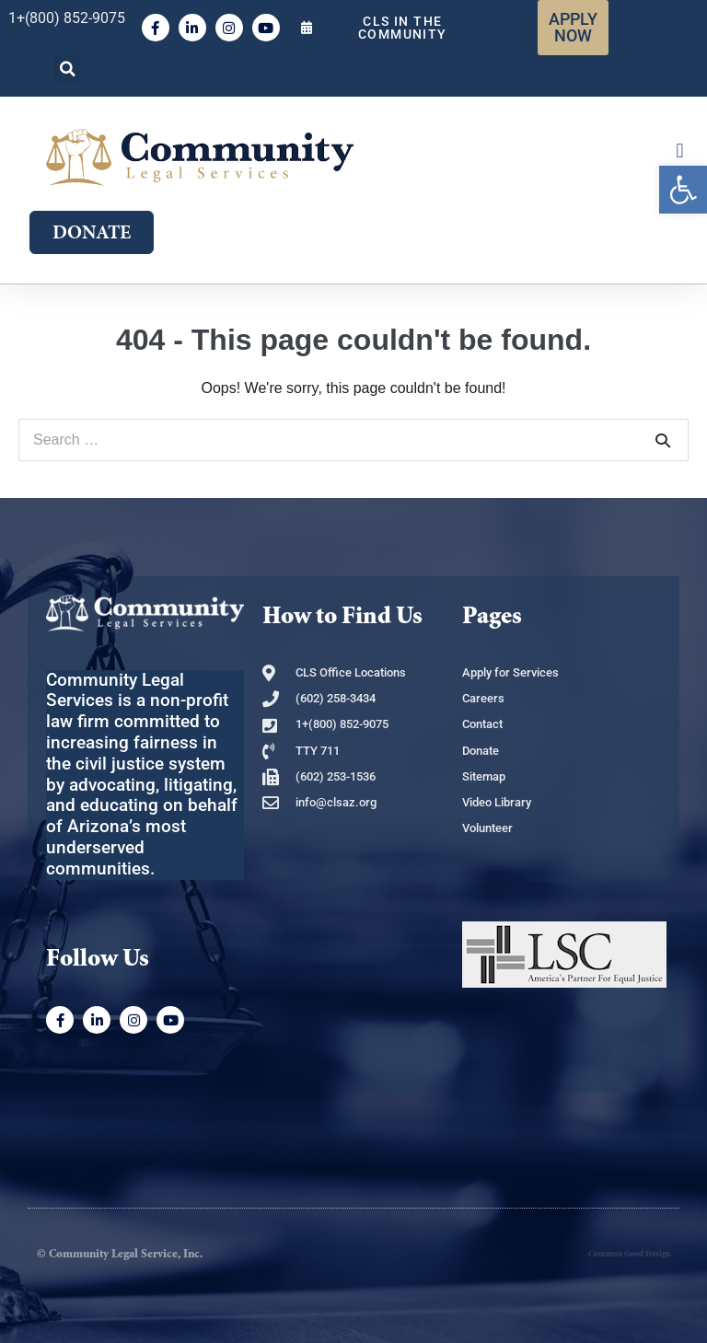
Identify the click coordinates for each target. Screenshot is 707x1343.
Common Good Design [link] (629, 1254)
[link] (683, 190)
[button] (67, 69)
